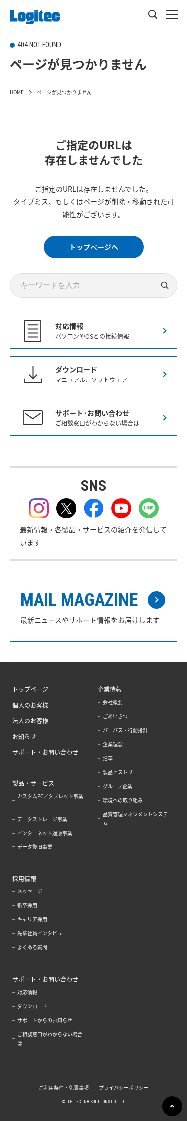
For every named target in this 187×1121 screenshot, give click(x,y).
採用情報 (24, 878)
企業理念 (113, 744)
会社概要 (113, 702)
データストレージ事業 (42, 819)
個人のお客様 (30, 705)
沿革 (108, 758)
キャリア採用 (32, 919)
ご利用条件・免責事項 (64, 1087)
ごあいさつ (115, 716)
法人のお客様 (30, 720)
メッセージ (29, 891)
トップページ (30, 689)
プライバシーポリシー (124, 1087)
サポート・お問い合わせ (45, 752)
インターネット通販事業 (44, 833)
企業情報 (110, 689)
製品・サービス (33, 783)
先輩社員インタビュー (42, 933)
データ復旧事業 (34, 846)
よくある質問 (32, 947)
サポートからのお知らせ (44, 1020)
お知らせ (24, 736)
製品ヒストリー (120, 772)
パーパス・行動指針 (125, 730)
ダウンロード (32, 1006)
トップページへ (93, 247)
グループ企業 (117, 786)
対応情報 (27, 992)
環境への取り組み (123, 800)
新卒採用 (27, 905)
